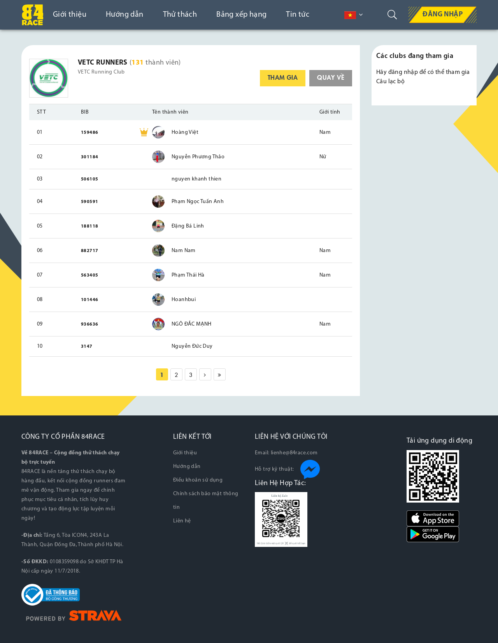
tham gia (283, 77)
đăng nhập (403, 72)
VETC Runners (103, 63)
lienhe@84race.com (294, 453)
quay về (330, 77)
